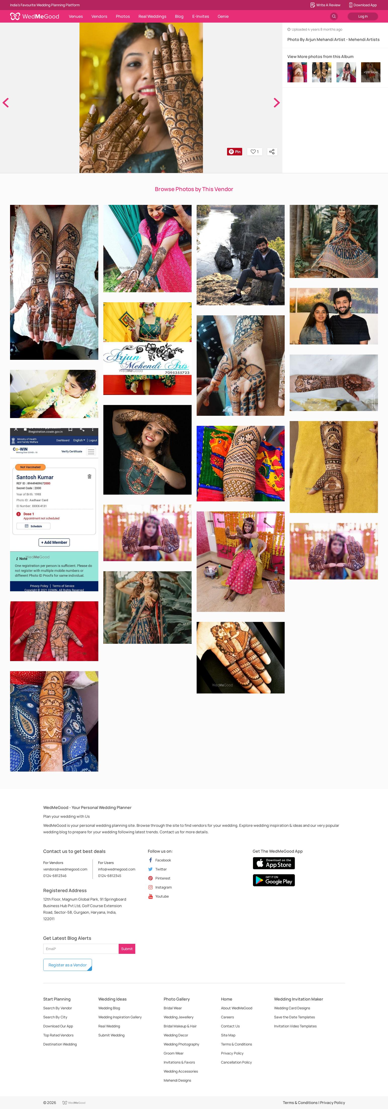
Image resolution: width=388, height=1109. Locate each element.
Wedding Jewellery (179, 1017)
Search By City (55, 1017)
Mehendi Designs (177, 1080)
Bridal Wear (173, 1008)
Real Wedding (109, 1026)
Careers (227, 1017)
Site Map (228, 1035)
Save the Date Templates (294, 1017)
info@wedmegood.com (116, 869)
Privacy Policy (232, 1053)
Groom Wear (174, 1053)
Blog (179, 16)
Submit (127, 948)
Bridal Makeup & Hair (180, 1026)
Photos (123, 16)
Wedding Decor (176, 1035)
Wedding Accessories (181, 1071)
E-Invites (200, 16)
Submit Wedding (111, 1035)
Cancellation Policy (236, 1062)
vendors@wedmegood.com (65, 869)
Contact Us (230, 1026)
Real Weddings (152, 16)
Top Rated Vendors (58, 1035)
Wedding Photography (181, 1044)
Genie (223, 16)
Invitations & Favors (179, 1062)
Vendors (99, 16)
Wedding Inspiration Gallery (120, 1017)
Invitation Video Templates (295, 1026)
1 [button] (255, 151)
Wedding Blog (109, 1008)
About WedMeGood (236, 1008)
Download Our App (58, 1026)
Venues (76, 16)
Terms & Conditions (236, 1044)
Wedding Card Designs (292, 1008)
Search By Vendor (57, 1008)
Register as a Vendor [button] (68, 965)
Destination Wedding (60, 1044)
